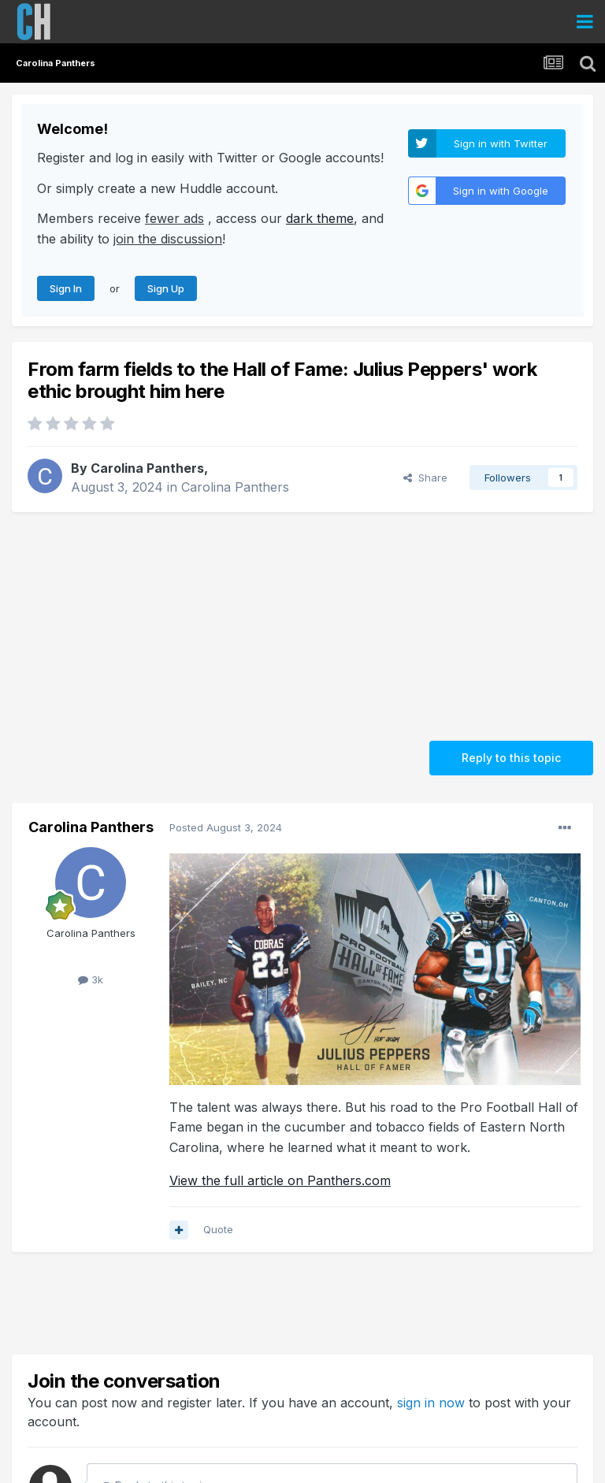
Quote (218, 1229)
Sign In (66, 288)
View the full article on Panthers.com (280, 1180)
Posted (225, 827)
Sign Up (165, 288)
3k (90, 979)
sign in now (431, 1403)
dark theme (320, 218)
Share (425, 477)
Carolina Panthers (147, 468)
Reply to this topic (511, 757)
